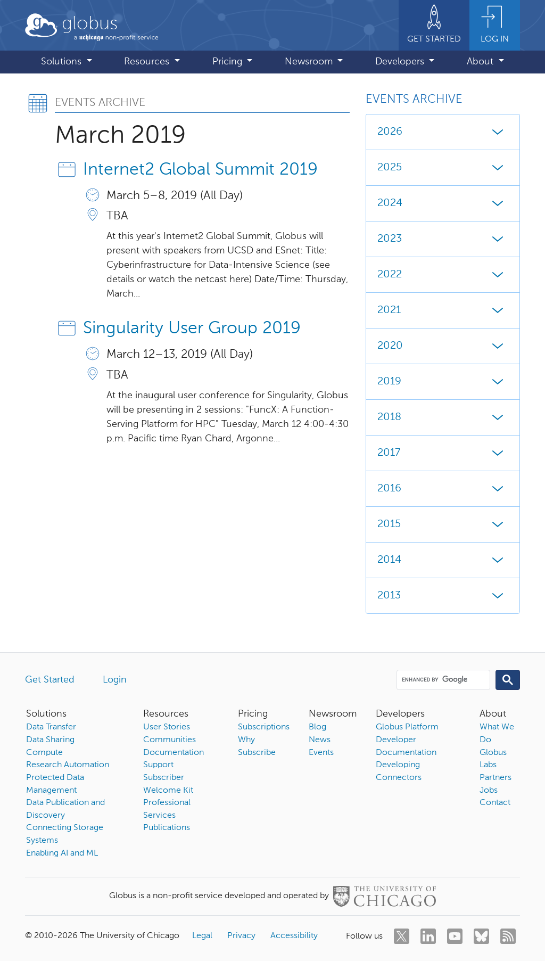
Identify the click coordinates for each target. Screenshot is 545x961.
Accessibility (294, 936)
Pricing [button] (228, 62)
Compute (44, 753)
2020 (442, 346)
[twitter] (402, 936)
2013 (442, 595)
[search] (442, 679)
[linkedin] (428, 936)
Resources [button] (148, 62)
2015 (442, 524)
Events (321, 753)
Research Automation (67, 765)
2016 (442, 488)
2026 (442, 132)
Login (115, 680)
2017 (442, 453)
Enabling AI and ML (62, 853)
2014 (442, 560)
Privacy (241, 936)
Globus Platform (407, 727)
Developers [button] (401, 62)
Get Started (50, 680)
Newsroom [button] (310, 62)
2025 (442, 167)
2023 (442, 239)
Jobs (489, 790)
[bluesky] (481, 936)
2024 (442, 203)
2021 (442, 310)
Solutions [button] (62, 62)
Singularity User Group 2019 (192, 328)
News (320, 740)
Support (158, 765)
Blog (317, 727)
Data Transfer (51, 727)
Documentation (173, 753)
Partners (495, 778)
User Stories (166, 727)
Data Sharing (50, 740)
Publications (166, 828)
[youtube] (455, 936)
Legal (202, 936)
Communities (169, 740)
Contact (495, 803)
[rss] (508, 936)
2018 (442, 417)
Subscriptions (264, 727)
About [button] (481, 62)
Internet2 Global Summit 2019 (200, 169)
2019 (442, 381)
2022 (442, 274)
